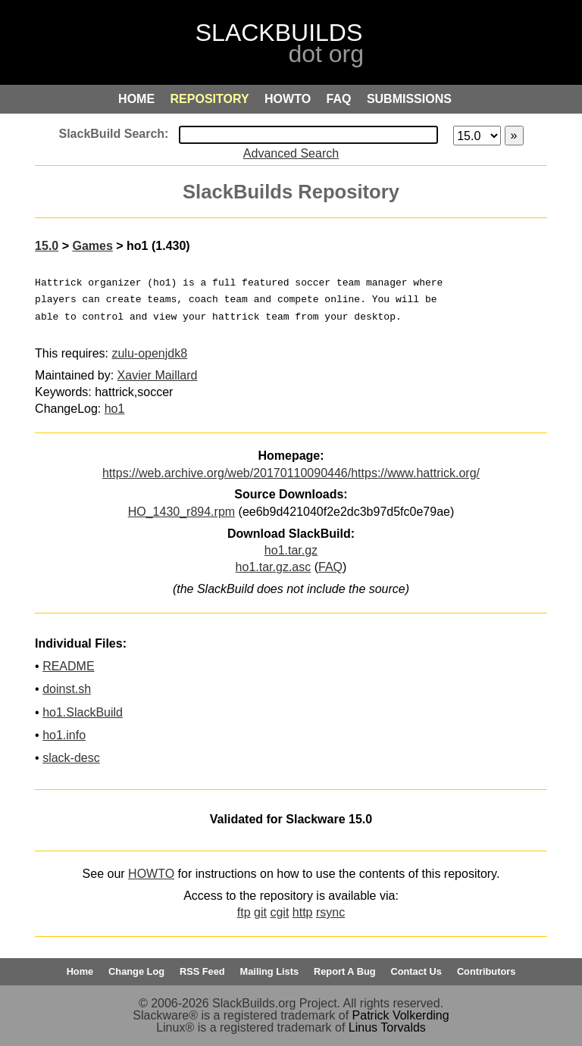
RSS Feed (202, 971)
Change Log (136, 971)
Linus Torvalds (387, 1027)
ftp (244, 912)
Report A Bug (345, 971)
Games (92, 245)
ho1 (115, 408)
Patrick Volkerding (400, 1015)
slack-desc (71, 757)
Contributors (486, 971)
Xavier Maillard (157, 375)
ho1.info (64, 735)
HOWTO (151, 873)
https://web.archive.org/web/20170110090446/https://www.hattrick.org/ (291, 473)
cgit (279, 912)
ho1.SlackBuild (82, 712)
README (68, 666)
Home (80, 971)
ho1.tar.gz (291, 550)
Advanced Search (291, 153)
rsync (330, 912)
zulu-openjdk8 (149, 353)
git (260, 912)
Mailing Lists (269, 971)
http (303, 912)
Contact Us (416, 971)
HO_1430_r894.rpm (181, 511)
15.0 (46, 245)
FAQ (330, 566)
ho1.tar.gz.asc (273, 566)
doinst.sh (66, 688)
